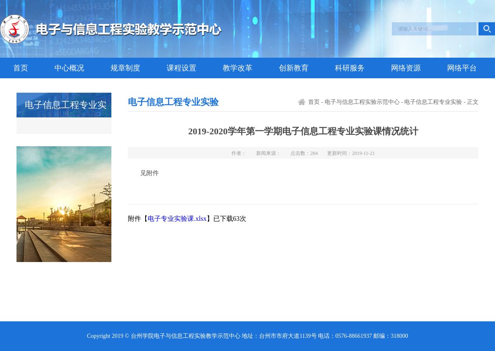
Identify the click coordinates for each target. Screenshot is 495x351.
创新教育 (294, 68)
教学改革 (237, 68)
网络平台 (462, 68)
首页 (20, 68)
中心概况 (69, 68)
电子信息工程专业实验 (433, 102)
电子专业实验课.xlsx (177, 218)
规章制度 (125, 68)
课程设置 (181, 68)
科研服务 (350, 68)
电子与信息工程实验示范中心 (362, 102)
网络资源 (406, 68)
